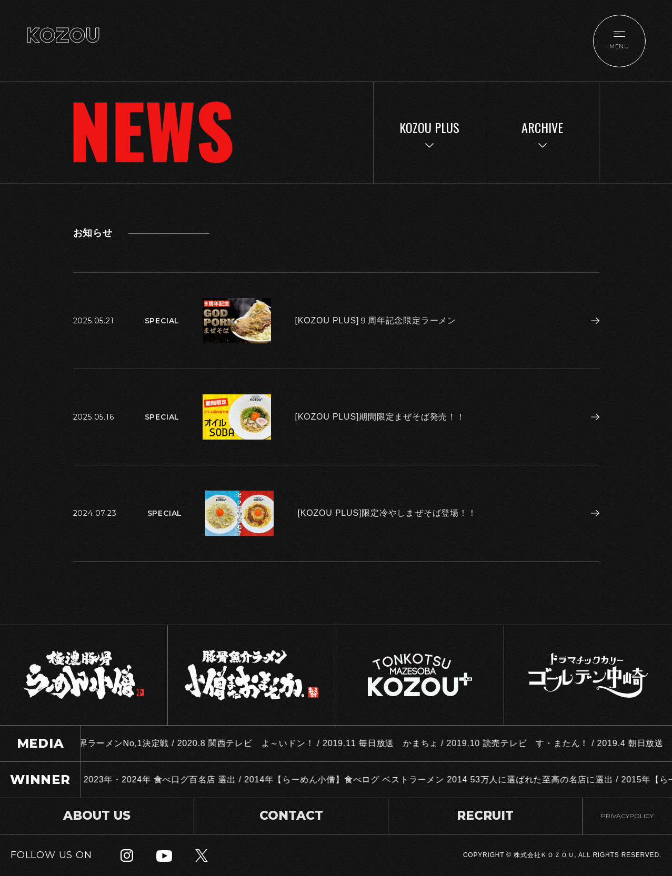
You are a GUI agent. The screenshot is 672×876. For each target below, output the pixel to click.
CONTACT (291, 815)
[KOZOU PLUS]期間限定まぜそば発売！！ (380, 416)
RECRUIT (485, 815)
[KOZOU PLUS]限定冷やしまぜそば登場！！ (387, 512)
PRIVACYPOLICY (627, 816)
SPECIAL (162, 320)
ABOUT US (97, 815)
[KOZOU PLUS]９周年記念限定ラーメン (375, 320)
